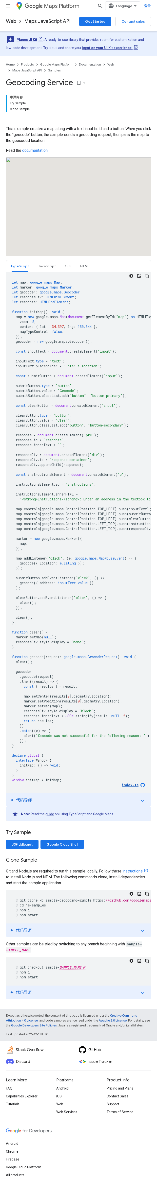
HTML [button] (84, 266)
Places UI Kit (27, 40)
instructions (132, 871)
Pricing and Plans (120, 1088)
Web (11, 21)
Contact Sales (117, 1096)
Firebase (12, 1159)
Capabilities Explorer (22, 1096)
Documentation (90, 64)
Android (62, 1088)
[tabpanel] (78, 546)
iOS (59, 1096)
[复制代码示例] (147, 276)
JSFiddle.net (22, 844)
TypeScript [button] (20, 266)
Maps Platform (52, 6)
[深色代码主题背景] (131, 276)
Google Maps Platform (56, 64)
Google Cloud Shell (62, 844)
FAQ (9, 1088)
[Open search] (100, 6)
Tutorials (13, 1104)
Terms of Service (120, 1112)
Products (27, 64)
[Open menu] (8, 6)
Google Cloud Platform (23, 1167)
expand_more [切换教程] (142, 801)
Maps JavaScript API (47, 21)
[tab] (19, 266)
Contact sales (133, 21)
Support (113, 1104)
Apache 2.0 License (113, 1020)
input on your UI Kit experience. (107, 48)
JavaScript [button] (47, 266)
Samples (54, 70)
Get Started (95, 21)
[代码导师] (139, 276)
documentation (35, 150)
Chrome (12, 1151)
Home (10, 64)
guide (49, 814)
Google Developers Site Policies (34, 1025)
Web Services (66, 1112)
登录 (147, 6)
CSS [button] (68, 266)
